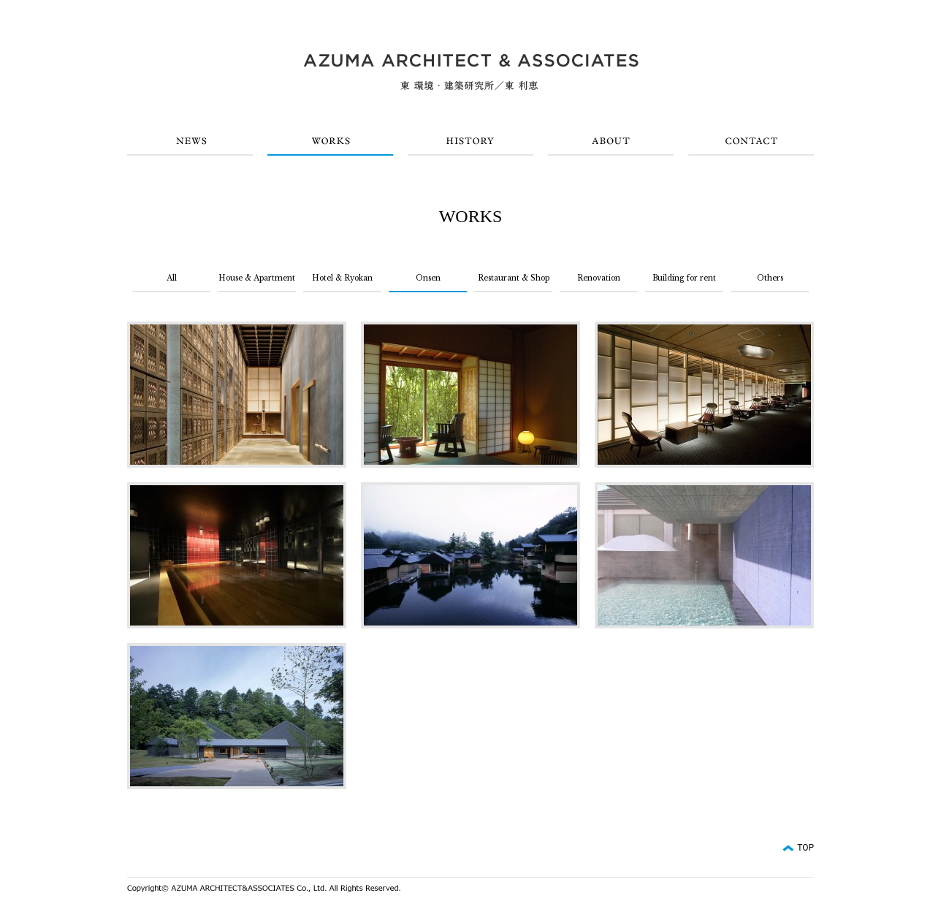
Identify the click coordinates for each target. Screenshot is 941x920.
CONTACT (751, 141)
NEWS (190, 141)
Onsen (428, 278)
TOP (805, 848)
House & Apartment (256, 278)
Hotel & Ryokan (342, 278)
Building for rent (684, 278)
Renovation (598, 278)
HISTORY (470, 141)
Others (770, 278)
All (172, 278)
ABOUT (611, 141)
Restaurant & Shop (513, 278)
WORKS (330, 141)
